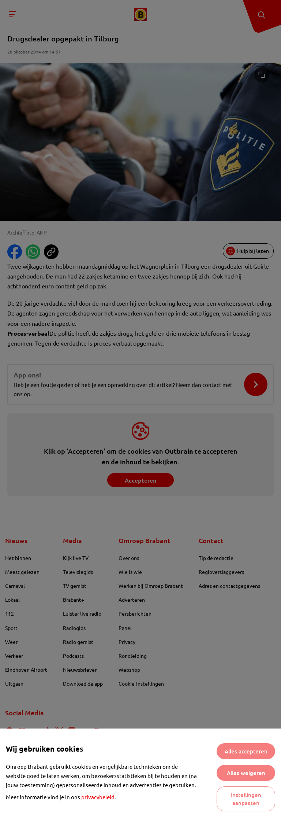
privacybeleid (98, 796)
